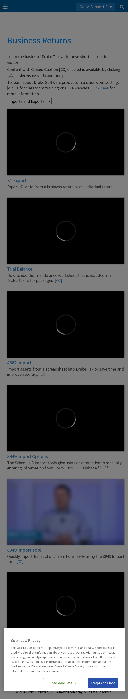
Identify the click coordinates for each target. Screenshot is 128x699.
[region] (64, 659)
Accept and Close (103, 683)
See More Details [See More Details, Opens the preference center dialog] (64, 683)
